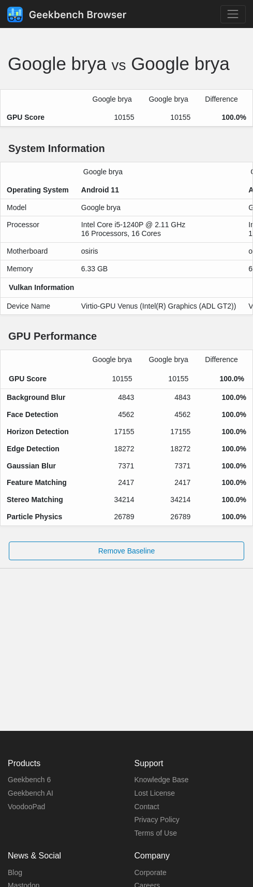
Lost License (155, 793)
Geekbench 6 (29, 779)
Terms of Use (156, 833)
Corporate (151, 872)
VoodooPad (26, 806)
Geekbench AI (30, 793)
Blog (15, 872)
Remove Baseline (126, 551)
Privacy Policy (157, 819)
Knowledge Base (162, 779)
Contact (147, 806)
